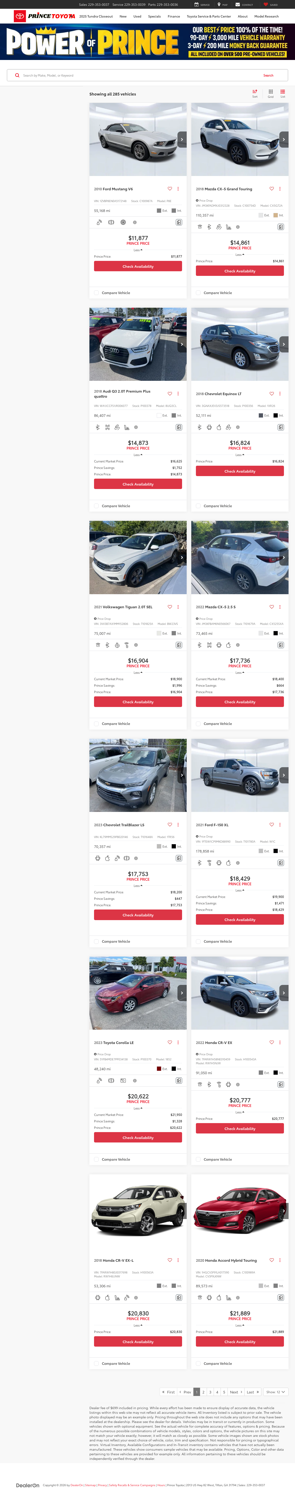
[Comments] (179, 222)
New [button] (123, 16)
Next (236, 1391)
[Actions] (178, 189)
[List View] (283, 93)
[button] (182, 139)
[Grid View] (270, 93)
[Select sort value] (256, 93)
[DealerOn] (28, 1484)
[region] (138, 256)
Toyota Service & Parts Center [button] (209, 16)
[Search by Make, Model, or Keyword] (141, 75)
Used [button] (137, 16)
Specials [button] (154, 16)
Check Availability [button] (138, 266)
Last (253, 1391)
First (168, 1391)
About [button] (243, 16)
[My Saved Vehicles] (270, 4)
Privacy (102, 1485)
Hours (161, 1485)
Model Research (266, 16)
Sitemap (90, 1485)
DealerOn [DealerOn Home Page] (77, 1485)
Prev (185, 1391)
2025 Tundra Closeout (96, 16)
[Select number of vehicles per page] (276, 1392)
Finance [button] (174, 16)
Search (268, 75)
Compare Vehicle (116, 292)
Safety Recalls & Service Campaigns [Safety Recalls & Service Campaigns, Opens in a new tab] (132, 1485)
